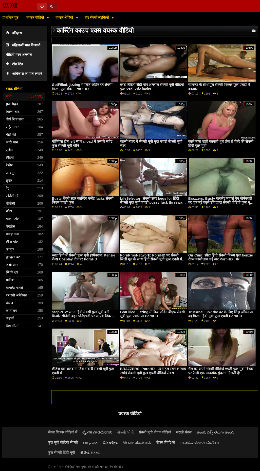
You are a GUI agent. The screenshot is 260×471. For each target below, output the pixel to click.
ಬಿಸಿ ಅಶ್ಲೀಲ (110, 442)
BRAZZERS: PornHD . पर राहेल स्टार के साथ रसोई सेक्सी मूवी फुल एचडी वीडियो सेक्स (153, 371)
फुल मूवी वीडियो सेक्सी (63, 442)
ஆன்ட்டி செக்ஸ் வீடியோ (199, 442)
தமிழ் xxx (90, 442)
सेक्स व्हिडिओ (165, 442)
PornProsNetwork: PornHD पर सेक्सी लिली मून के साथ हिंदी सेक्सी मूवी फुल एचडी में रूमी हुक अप (151, 259)
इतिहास (14, 33)
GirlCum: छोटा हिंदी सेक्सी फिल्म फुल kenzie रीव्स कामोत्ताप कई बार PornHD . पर (220, 257)
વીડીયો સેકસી (90, 452)
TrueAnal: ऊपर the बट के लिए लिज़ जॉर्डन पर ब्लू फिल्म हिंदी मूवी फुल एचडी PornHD (220, 314)
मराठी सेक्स (184, 432)
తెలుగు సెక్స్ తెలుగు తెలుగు (215, 432)
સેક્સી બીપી (125, 432)
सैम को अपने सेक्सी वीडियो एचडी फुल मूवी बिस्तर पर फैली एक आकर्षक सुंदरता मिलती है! (220, 371)
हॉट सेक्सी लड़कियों (97, 18)
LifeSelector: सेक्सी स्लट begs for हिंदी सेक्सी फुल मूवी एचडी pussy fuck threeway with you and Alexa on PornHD (152, 202)
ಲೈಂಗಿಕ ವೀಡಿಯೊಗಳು (97, 432)
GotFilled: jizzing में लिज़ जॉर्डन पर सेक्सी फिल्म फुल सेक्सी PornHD (82, 87)
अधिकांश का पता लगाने (24, 74)
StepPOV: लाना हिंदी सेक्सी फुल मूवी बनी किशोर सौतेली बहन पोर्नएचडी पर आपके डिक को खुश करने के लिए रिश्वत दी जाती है (83, 316)
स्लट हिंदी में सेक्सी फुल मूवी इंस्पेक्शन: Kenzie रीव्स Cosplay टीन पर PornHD (83, 257)
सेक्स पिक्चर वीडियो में (62, 432)
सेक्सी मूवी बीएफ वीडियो (155, 432)
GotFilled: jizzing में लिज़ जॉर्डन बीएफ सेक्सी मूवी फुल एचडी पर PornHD (152, 314)
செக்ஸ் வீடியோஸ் (137, 442)
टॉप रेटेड (14, 64)
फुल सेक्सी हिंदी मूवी (61, 452)
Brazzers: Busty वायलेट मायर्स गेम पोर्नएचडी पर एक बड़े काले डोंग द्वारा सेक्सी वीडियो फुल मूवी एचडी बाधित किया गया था (220, 202)
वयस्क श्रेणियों (65, 18)
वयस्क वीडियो (35, 18)
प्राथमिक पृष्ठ (10, 18)
